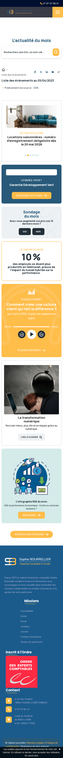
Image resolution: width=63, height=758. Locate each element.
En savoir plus (31, 755)
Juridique (25, 626)
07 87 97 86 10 (49, 3)
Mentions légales (35, 742)
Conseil (24, 631)
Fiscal (23, 621)
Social (24, 616)
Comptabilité (27, 611)
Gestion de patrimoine (31, 642)
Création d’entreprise (31, 636)
